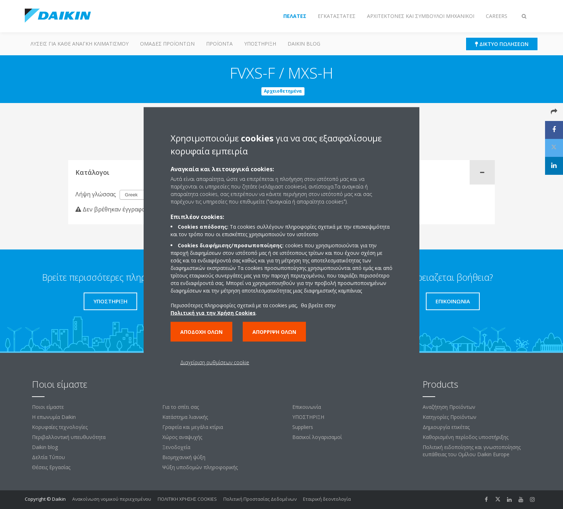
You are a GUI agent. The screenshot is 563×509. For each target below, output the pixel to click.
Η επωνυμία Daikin (54, 417)
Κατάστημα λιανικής (185, 417)
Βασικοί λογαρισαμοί (317, 437)
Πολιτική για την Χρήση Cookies (213, 312)
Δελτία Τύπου (48, 457)
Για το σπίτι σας (180, 406)
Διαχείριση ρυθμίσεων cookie (214, 362)
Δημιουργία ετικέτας (446, 427)
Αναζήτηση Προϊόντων (449, 406)
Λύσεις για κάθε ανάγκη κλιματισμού (80, 43)
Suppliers (302, 427)
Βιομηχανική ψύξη (183, 457)
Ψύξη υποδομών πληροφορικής (200, 467)
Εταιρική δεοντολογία (327, 499)
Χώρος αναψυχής (182, 437)
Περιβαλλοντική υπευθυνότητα (69, 437)
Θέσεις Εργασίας (51, 467)
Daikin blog (304, 43)
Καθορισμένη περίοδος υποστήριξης (465, 437)
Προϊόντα (219, 43)
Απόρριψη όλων (274, 331)
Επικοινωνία (306, 406)
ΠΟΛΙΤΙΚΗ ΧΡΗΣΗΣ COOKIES (187, 499)
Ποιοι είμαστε (48, 406)
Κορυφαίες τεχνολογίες (60, 427)
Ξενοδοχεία (176, 447)
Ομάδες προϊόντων (167, 43)
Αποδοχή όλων (201, 331)
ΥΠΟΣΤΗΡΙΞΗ (260, 43)
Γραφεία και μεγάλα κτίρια (192, 427)
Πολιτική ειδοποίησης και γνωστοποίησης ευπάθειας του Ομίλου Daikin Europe (472, 451)
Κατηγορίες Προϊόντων (449, 417)
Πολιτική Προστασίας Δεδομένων (260, 499)
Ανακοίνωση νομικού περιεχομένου (111, 499)
